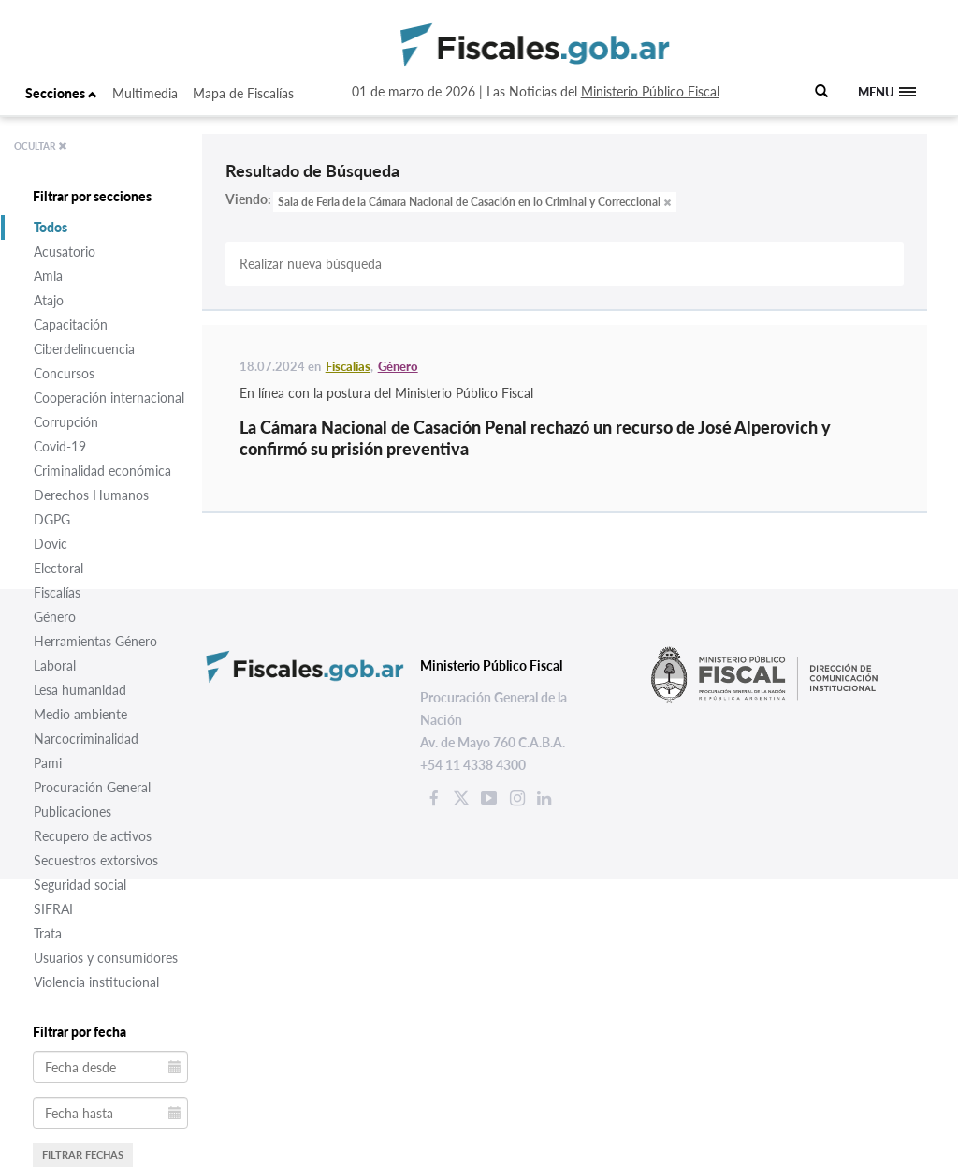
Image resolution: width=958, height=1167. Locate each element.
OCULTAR (40, 146)
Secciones (61, 93)
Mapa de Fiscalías (243, 93)
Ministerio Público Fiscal (650, 91)
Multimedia (145, 93)
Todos (50, 227)
